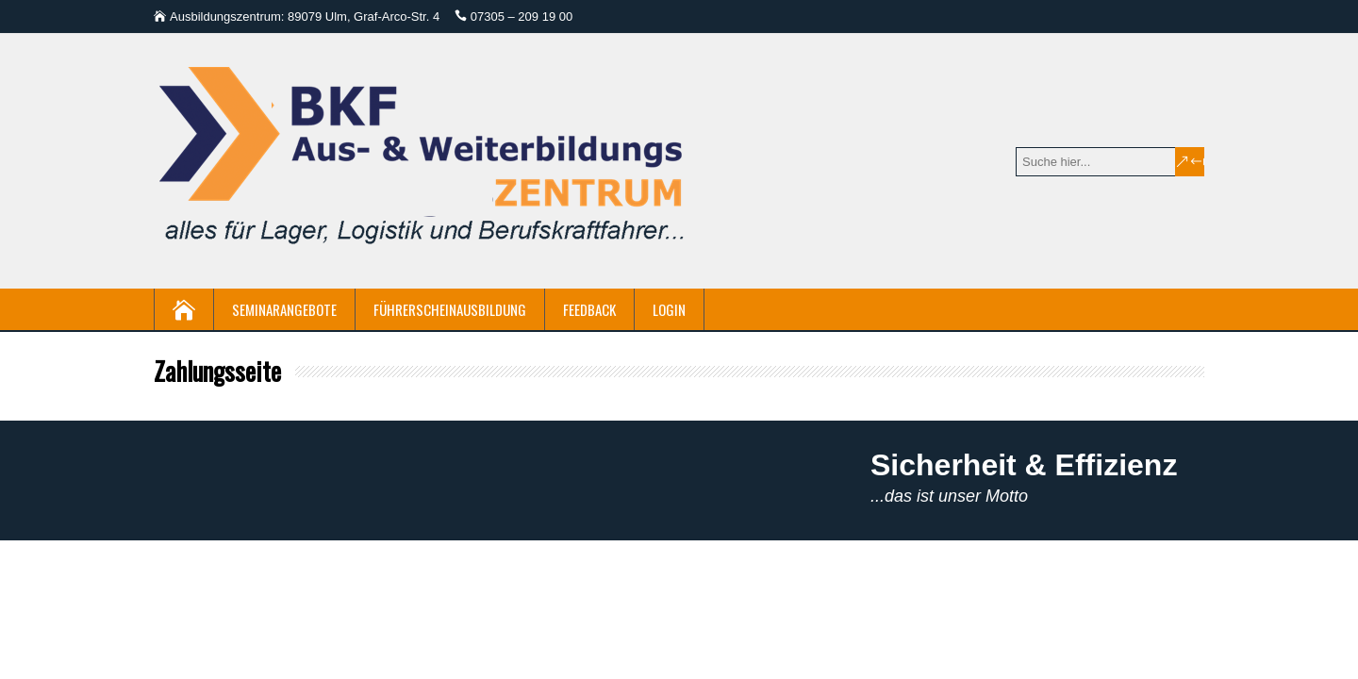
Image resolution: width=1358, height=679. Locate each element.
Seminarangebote (284, 309)
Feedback (589, 309)
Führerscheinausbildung (449, 309)
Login (669, 309)
